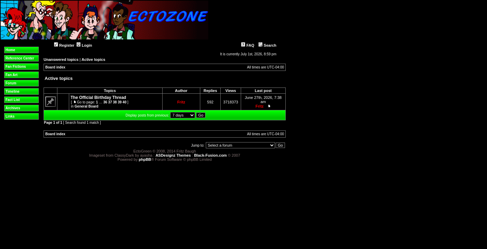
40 (124, 102)
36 (105, 102)
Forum (11, 83)
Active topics (93, 59)
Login (84, 45)
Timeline (12, 91)
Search (267, 45)
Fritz (181, 102)
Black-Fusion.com (210, 155)
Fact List (13, 100)
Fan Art (12, 75)
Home (10, 50)
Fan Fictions (16, 66)
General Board (87, 106)
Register (64, 45)
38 (115, 102)
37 (110, 102)
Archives (13, 108)
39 (119, 102)
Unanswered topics (61, 59)
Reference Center (20, 58)
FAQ (247, 45)
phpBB (145, 159)
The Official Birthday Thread (98, 97)
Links (10, 116)
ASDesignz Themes (173, 155)
